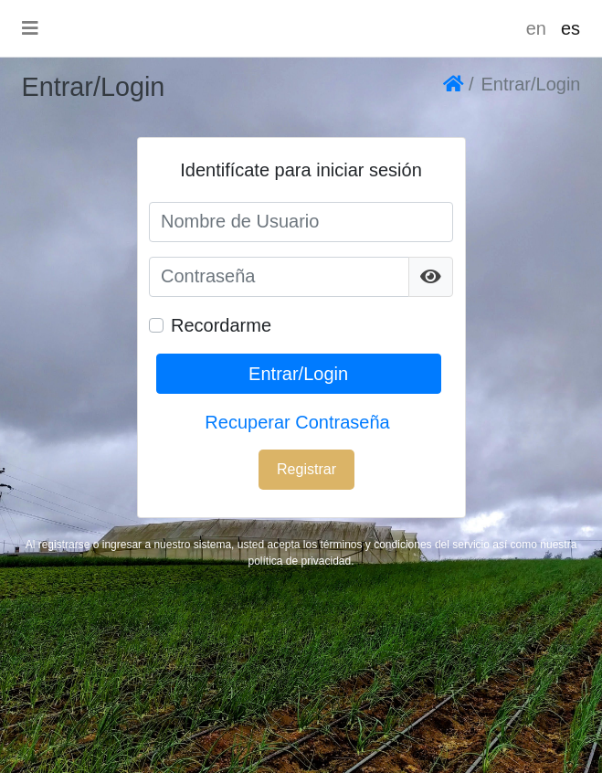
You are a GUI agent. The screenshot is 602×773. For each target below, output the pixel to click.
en (536, 28)
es (570, 28)
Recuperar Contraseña (297, 422)
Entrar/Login (298, 374)
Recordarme (221, 325)
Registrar (306, 469)
